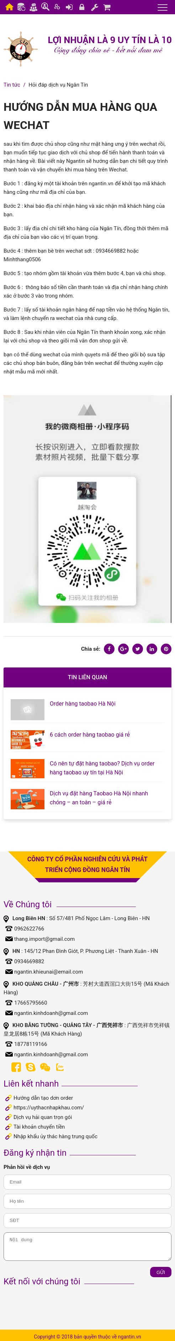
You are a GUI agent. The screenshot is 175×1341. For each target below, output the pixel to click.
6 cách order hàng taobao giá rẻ (90, 734)
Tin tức (12, 85)
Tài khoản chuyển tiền (39, 1127)
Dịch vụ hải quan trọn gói (43, 1117)
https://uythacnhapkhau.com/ (49, 1107)
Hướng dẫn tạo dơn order (43, 1098)
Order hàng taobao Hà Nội (83, 703)
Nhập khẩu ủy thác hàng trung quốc (55, 1136)
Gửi (161, 1272)
